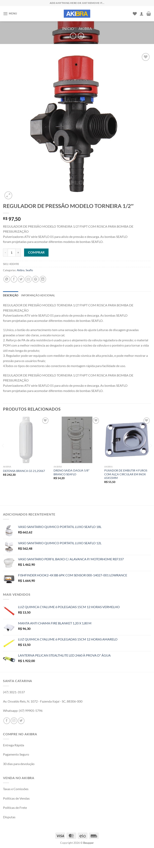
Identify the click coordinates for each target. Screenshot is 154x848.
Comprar (36, 252)
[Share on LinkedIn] (43, 279)
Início (68, 28)
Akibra (85, 28)
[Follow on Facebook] (6, 720)
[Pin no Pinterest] (35, 279)
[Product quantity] (12, 253)
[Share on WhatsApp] (6, 279)
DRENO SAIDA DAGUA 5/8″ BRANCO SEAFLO (71, 472)
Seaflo (29, 270)
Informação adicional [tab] (38, 295)
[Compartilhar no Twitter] (21, 279)
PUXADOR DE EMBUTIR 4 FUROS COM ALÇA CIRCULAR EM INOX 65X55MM (125, 474)
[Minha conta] (142, 13)
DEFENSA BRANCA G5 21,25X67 (24, 471)
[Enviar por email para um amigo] (28, 279)
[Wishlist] (135, 13)
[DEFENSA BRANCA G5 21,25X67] (26, 439)
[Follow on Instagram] (14, 720)
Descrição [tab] (10, 295)
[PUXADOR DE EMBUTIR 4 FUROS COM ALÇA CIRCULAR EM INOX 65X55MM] (127, 439)
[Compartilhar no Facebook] (14, 279)
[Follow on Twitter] (21, 720)
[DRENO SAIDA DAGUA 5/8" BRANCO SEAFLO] (77, 439)
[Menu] (10, 13)
